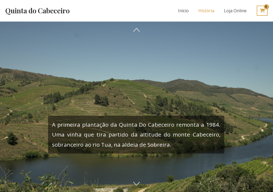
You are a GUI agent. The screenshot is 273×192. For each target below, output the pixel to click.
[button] (136, 30)
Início (186, 11)
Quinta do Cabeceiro (37, 10)
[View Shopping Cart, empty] (262, 11)
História (208, 11)
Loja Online (235, 11)
